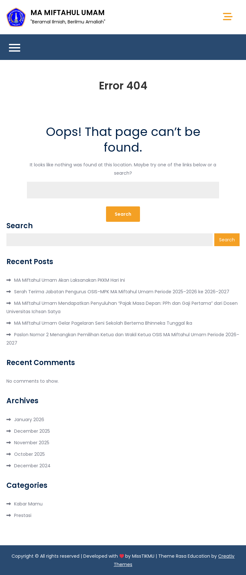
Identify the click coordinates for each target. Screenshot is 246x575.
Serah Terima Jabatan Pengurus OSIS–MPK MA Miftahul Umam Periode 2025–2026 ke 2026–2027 (121, 291)
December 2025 (32, 431)
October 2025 (29, 454)
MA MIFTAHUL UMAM (67, 13)
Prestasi (22, 515)
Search (19, 226)
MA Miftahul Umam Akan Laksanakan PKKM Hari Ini (69, 280)
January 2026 (29, 419)
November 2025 (31, 442)
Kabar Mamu (28, 504)
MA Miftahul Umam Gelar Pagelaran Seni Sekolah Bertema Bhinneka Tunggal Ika (103, 323)
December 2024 (32, 466)
